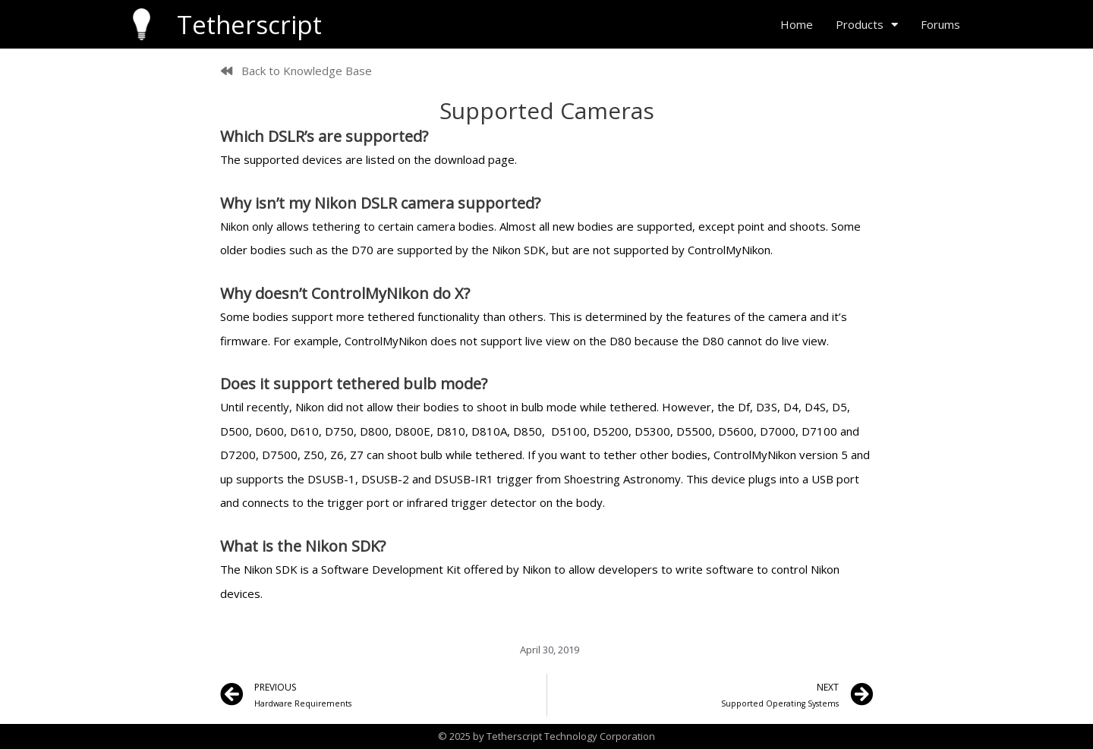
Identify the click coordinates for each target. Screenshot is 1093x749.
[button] (296, 71)
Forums (940, 24)
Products (867, 24)
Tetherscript (249, 25)
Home (796, 24)
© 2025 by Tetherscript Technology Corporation (546, 736)
